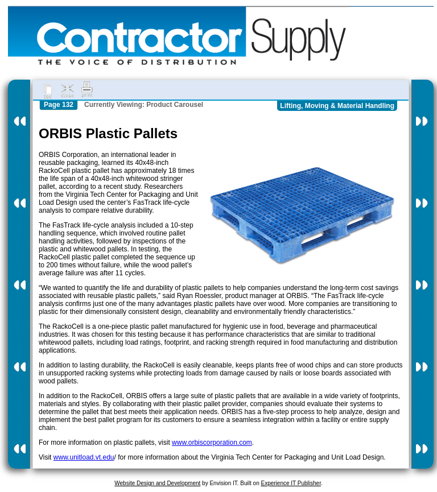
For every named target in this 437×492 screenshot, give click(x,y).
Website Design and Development (157, 483)
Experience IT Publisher (290, 483)
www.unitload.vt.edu (83, 457)
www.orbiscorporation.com (212, 442)
